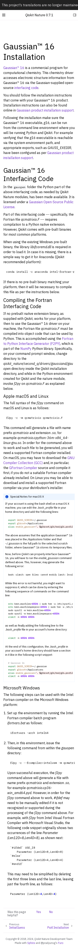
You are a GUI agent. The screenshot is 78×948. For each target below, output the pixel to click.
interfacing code (26, 88)
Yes (38, 912)
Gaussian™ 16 (13, 68)
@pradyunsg (48, 942)
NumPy (25, 348)
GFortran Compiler (23, 468)
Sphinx (31, 942)
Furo (60, 942)
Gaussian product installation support (45, 110)
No (51, 912)
